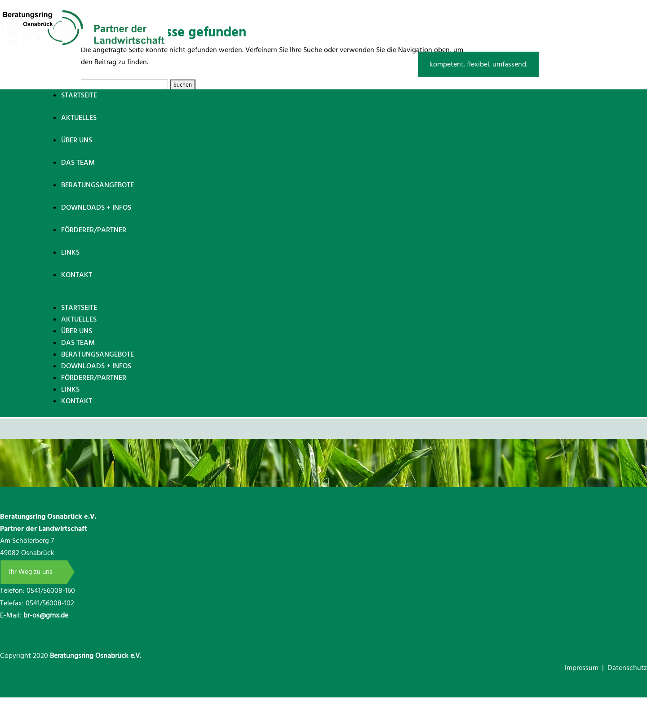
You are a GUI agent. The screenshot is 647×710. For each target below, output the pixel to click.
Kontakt (76, 275)
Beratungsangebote (97, 185)
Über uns (76, 140)
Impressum (582, 668)
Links (70, 252)
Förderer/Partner (93, 230)
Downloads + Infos (96, 207)
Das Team (78, 163)
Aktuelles (79, 118)
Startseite (79, 95)
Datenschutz (627, 668)
